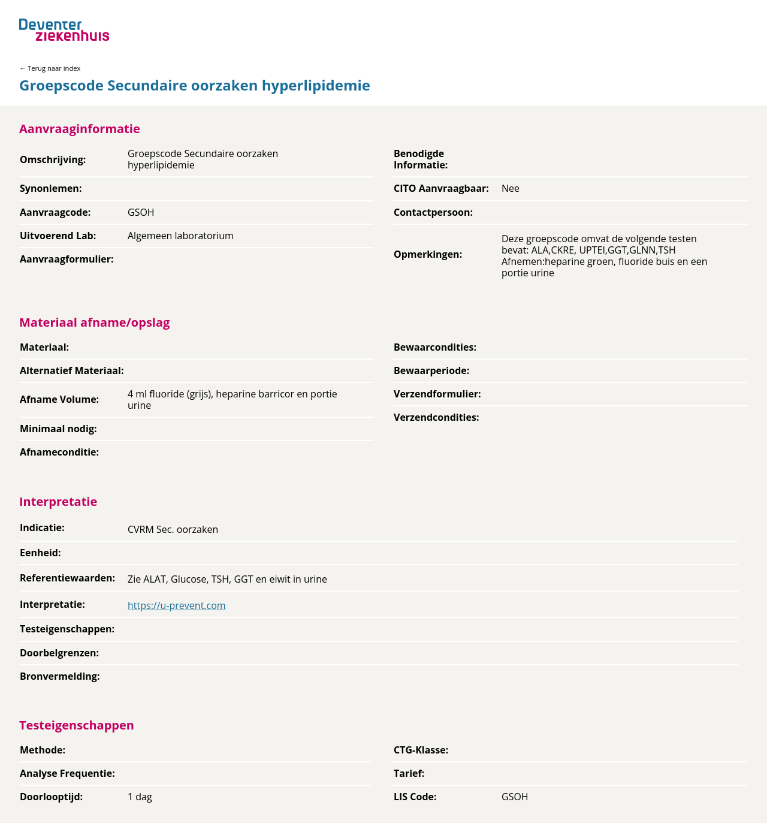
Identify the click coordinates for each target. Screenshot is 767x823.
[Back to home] (64, 30)
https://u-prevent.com (177, 605)
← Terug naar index (49, 68)
